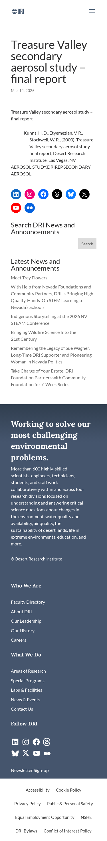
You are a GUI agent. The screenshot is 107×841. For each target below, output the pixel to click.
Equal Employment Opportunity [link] (44, 817)
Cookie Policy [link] (68, 790)
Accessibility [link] (38, 790)
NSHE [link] (86, 817)
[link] (18, 10)
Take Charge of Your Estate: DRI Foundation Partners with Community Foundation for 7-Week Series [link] (48, 377)
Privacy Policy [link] (27, 804)
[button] (91, 15)
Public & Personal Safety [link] (70, 804)
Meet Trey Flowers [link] (29, 277)
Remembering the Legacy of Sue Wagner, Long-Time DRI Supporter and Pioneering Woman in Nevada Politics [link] (51, 354)
